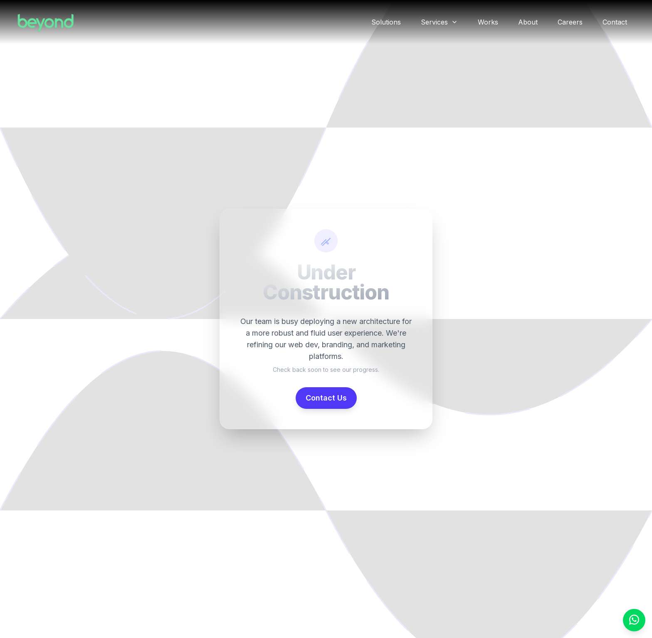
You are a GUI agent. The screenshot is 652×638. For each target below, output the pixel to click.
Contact (615, 22)
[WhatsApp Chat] (634, 620)
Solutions (386, 22)
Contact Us (326, 397)
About (528, 22)
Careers (570, 22)
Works (488, 22)
